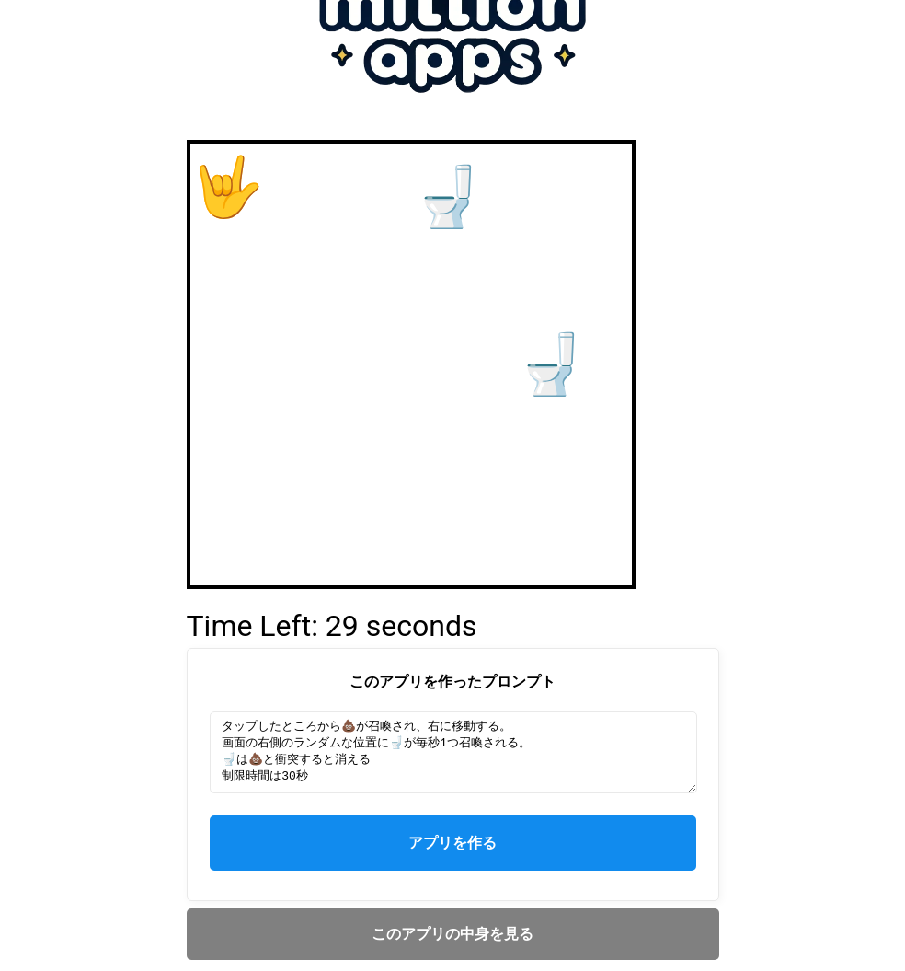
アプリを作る (452, 850)
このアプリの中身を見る (452, 941)
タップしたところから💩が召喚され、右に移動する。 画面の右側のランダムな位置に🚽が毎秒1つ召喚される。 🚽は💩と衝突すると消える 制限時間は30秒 (454, 752)
